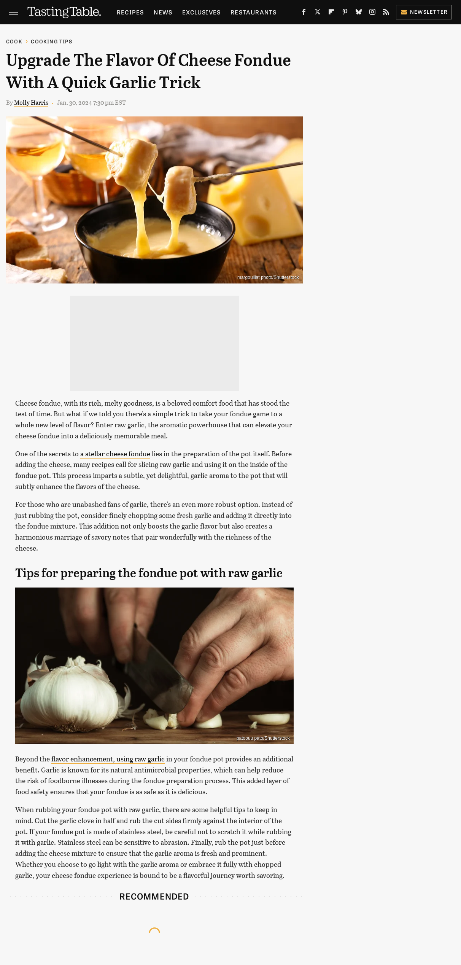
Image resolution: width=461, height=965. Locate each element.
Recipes (130, 12)
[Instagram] (372, 13)
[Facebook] (304, 13)
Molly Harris (31, 102)
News (163, 12)
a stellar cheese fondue (115, 454)
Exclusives (201, 12)
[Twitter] (317, 13)
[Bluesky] (358, 13)
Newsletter (424, 11)
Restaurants (253, 12)
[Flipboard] (331, 13)
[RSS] (386, 13)
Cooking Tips (51, 41)
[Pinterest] (345, 13)
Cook (14, 41)
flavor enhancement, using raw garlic (108, 759)
